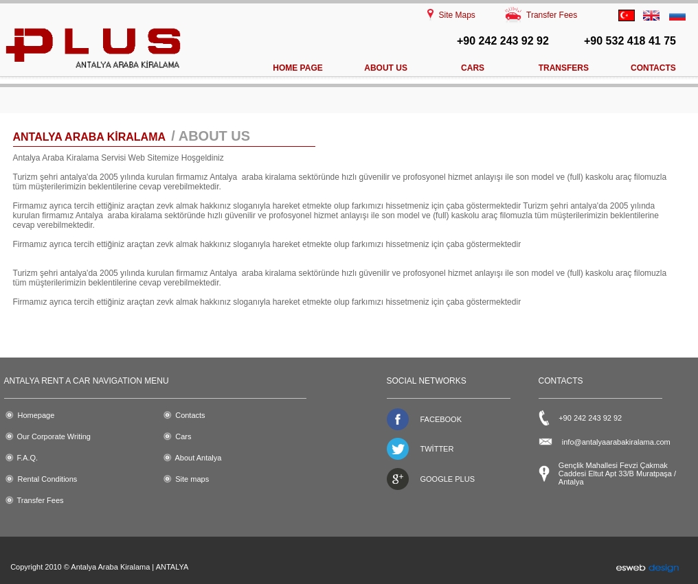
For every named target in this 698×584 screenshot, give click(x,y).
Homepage (36, 415)
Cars (183, 436)
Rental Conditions (48, 479)
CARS (472, 68)
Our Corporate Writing (54, 436)
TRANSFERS (564, 68)
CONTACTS (653, 68)
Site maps (192, 479)
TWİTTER (437, 449)
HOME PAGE (297, 68)
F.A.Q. (27, 458)
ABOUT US (385, 68)
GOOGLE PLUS (447, 479)
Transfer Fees (551, 15)
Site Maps (457, 15)
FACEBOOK (441, 419)
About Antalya (198, 458)
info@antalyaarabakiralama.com (616, 442)
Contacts (190, 415)
